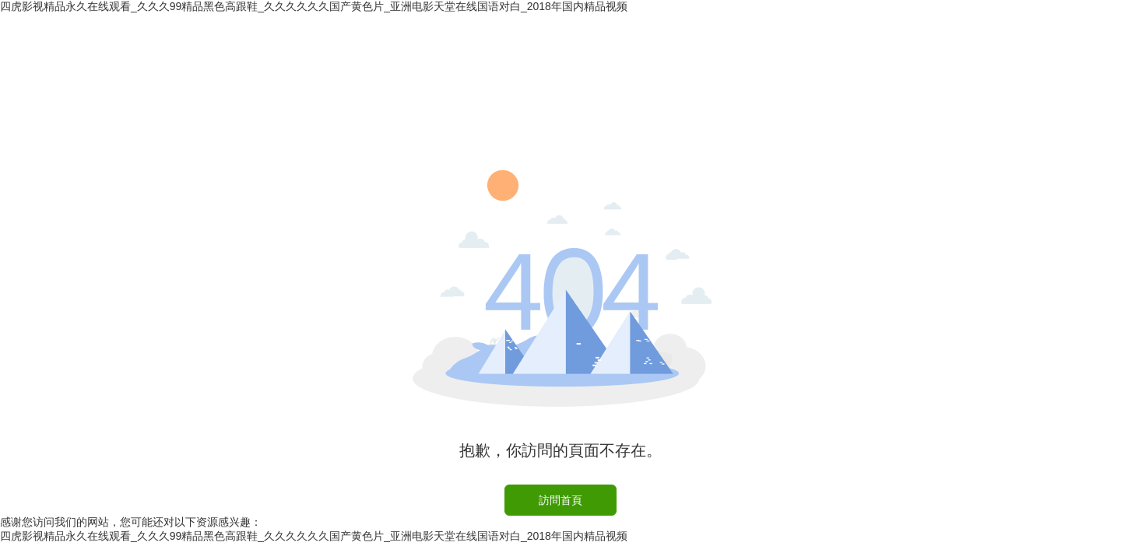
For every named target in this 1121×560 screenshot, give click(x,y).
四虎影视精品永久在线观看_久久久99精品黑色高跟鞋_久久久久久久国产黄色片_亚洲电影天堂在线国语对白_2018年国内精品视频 (313, 6)
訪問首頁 (560, 500)
